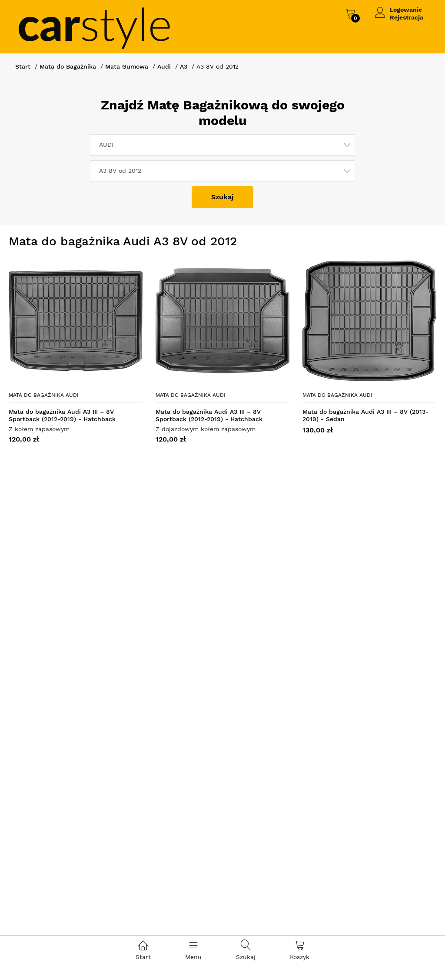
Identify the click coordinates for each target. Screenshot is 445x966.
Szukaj (222, 197)
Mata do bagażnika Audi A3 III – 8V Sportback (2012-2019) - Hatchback (62, 415)
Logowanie (406, 9)
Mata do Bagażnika (68, 66)
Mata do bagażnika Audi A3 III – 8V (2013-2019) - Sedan (365, 415)
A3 (183, 66)
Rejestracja (406, 17)
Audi (164, 66)
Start (22, 66)
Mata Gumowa (126, 66)
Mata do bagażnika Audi (44, 395)
